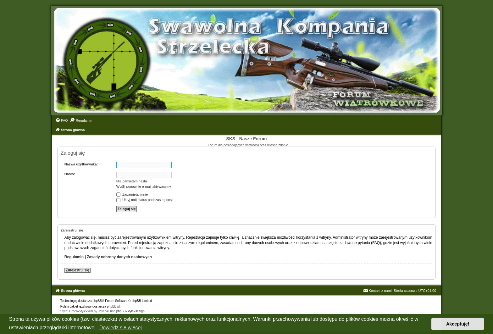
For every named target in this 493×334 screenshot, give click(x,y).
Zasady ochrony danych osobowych (119, 257)
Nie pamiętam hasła (131, 181)
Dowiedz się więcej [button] (120, 327)
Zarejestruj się (77, 270)
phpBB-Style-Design (130, 311)
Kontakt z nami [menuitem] (377, 290)
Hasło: (69, 174)
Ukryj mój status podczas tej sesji (144, 200)
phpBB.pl (113, 306)
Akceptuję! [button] (457, 323)
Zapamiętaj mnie (132, 194)
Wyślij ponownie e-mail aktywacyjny (143, 186)
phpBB (97, 301)
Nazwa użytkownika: (81, 164)
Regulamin (74, 257)
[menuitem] (61, 120)
